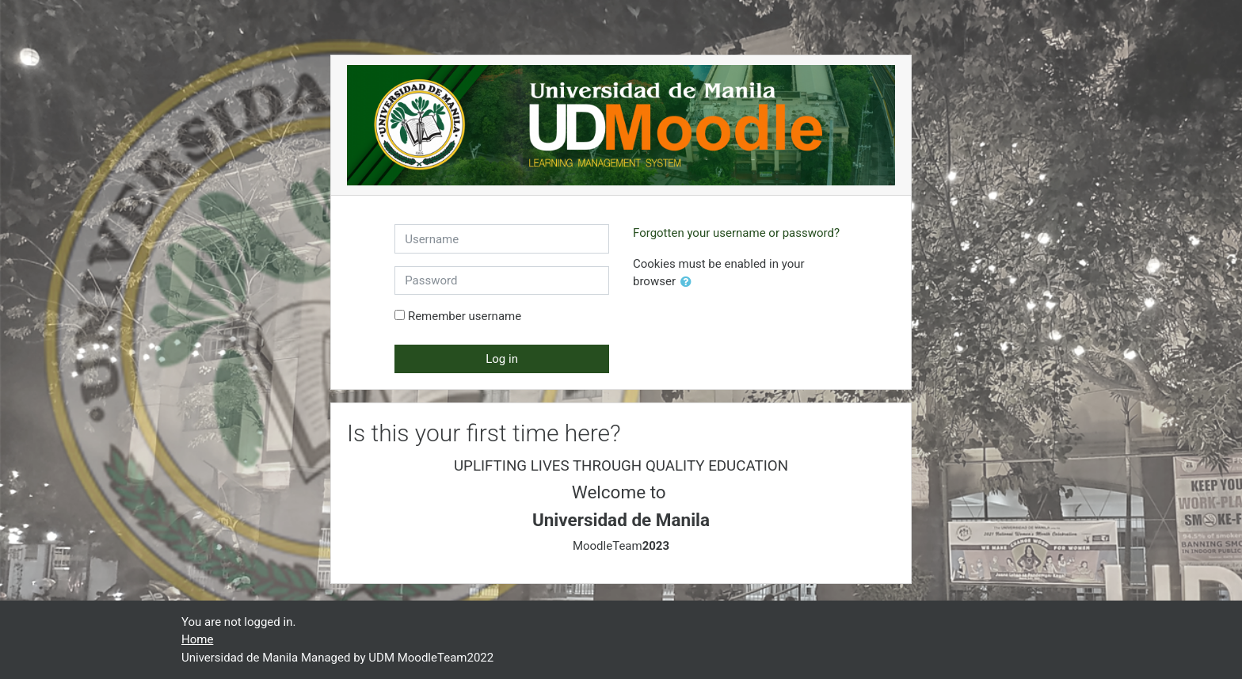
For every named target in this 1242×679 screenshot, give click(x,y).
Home (197, 639)
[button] (689, 282)
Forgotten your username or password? (736, 233)
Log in (502, 359)
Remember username (464, 316)
